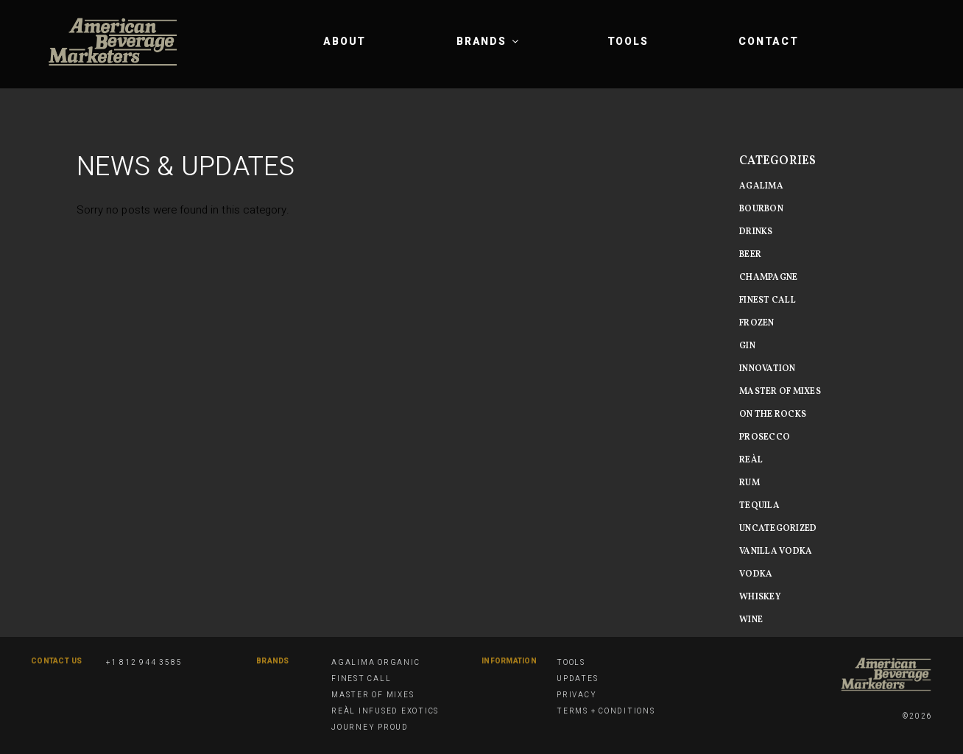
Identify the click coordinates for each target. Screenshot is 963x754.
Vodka (755, 574)
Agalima (761, 186)
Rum (749, 483)
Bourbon (761, 209)
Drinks (756, 232)
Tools (628, 41)
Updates (577, 679)
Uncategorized (777, 529)
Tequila (759, 506)
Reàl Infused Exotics (385, 711)
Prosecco (764, 437)
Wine (751, 620)
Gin (747, 346)
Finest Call (767, 300)
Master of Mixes (372, 695)
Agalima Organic (375, 663)
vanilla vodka (775, 551)
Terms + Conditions (606, 711)
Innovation (767, 369)
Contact (768, 41)
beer (750, 255)
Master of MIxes (780, 392)
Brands (488, 41)
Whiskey (760, 597)
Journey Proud (370, 727)
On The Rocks (772, 414)
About (344, 41)
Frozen (757, 323)
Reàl (751, 460)
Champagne (768, 277)
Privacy (576, 695)
